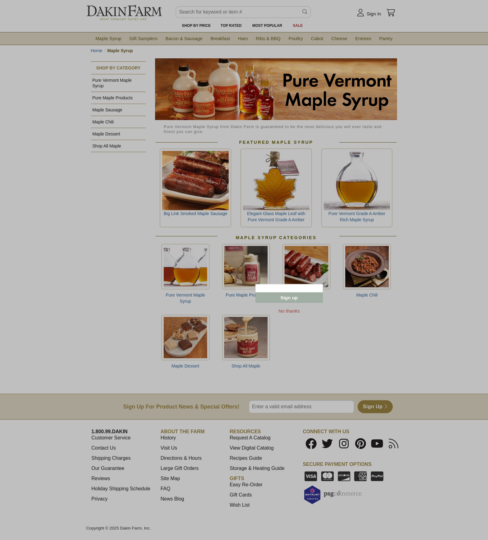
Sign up (289, 297)
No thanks (289, 311)
